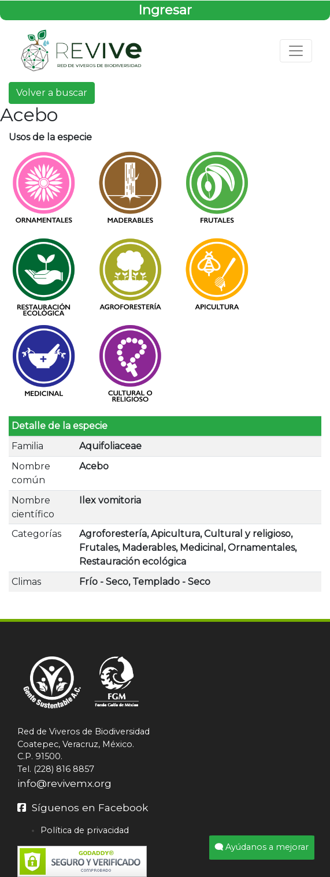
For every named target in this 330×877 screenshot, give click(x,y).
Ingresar (165, 10)
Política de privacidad (84, 830)
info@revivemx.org (64, 783)
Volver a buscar (51, 92)
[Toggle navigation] (296, 50)
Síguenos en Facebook (82, 807)
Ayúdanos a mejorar (262, 847)
